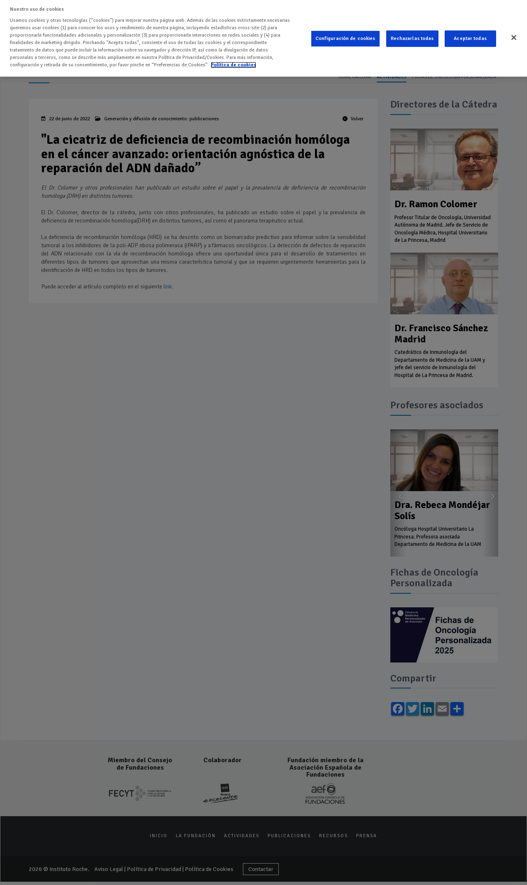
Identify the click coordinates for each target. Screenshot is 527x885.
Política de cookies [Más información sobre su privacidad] (233, 63)
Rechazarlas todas (412, 37)
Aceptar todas (470, 37)
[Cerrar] (514, 36)
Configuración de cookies (345, 37)
